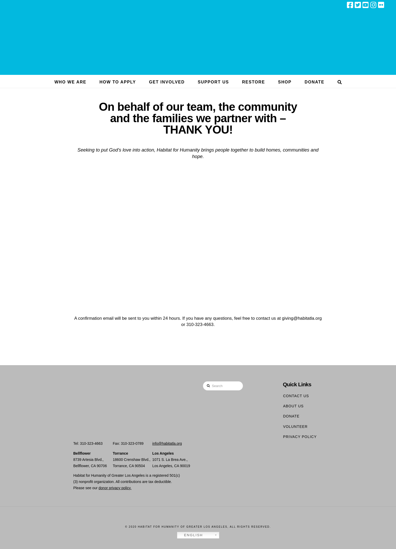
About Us (293, 406)
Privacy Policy (299, 437)
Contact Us (296, 396)
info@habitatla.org (167, 443)
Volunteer (295, 426)
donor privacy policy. (114, 488)
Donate (291, 416)
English (191, 535)
